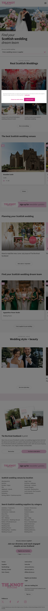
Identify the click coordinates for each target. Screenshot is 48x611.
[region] (24, 96)
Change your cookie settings (17, 99)
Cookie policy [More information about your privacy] (27, 95)
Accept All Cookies (29, 99)
